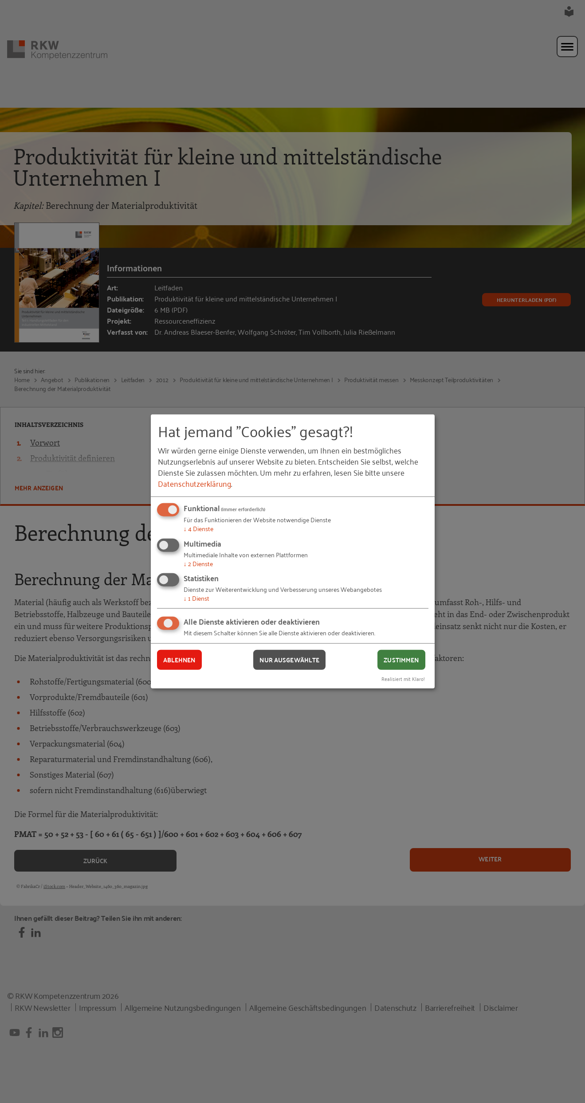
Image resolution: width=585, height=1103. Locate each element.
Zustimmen (401, 659)
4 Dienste (198, 528)
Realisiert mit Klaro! (403, 678)
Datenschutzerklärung (194, 483)
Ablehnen (179, 659)
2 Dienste (198, 563)
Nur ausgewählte (289, 659)
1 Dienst (196, 597)
